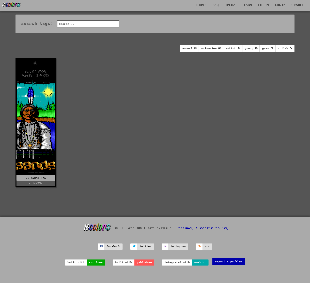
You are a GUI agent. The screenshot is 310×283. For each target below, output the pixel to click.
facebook (113, 246)
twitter (146, 246)
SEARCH (298, 5)
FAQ (215, 5)
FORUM (263, 5)
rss (207, 246)
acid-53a (36, 183)
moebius (200, 262)
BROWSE (200, 5)
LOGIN (280, 5)
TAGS (248, 5)
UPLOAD (231, 5)
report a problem (228, 261)
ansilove (96, 262)
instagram (178, 246)
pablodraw (144, 262)
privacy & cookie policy (203, 228)
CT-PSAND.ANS (36, 177)
